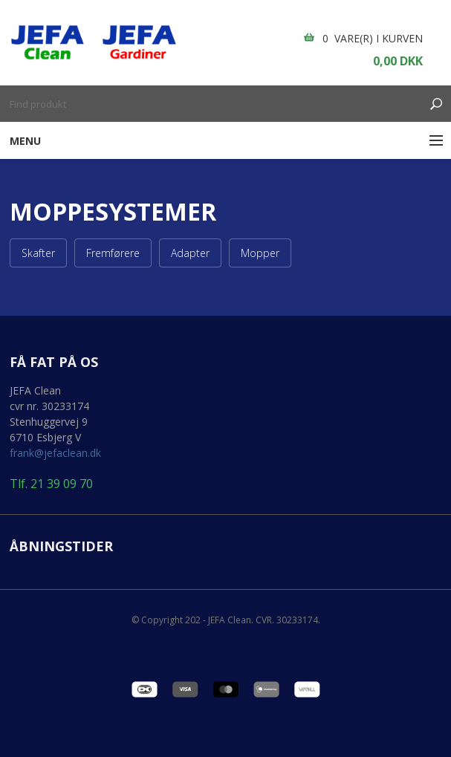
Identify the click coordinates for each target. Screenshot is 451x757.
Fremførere (113, 253)
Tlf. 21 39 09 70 (51, 484)
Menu (25, 141)
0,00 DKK (398, 61)
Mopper (260, 253)
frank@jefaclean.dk (55, 453)
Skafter (38, 253)
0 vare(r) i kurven (372, 38)
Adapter (190, 253)
